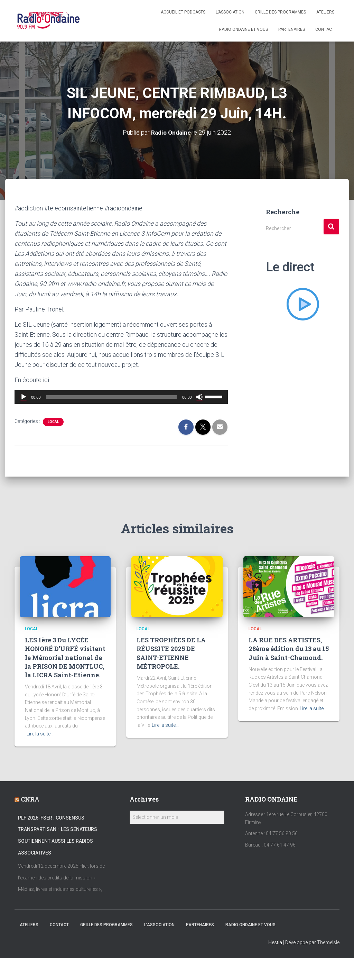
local (53, 422)
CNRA (30, 799)
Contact (324, 29)
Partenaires (291, 29)
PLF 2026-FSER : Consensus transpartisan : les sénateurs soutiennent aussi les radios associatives (57, 835)
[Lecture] (23, 397)
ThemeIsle (328, 942)
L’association (230, 12)
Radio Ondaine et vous (243, 29)
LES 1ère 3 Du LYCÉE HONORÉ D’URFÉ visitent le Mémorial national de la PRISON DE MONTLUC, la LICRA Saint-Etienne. (65, 657)
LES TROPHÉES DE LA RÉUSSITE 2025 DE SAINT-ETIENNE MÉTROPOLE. (171, 653)
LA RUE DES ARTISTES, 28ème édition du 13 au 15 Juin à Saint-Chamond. (289, 648)
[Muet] (199, 397)
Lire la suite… (40, 733)
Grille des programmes (280, 12)
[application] (121, 397)
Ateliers (325, 12)
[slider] (111, 397)
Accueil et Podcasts (183, 12)
